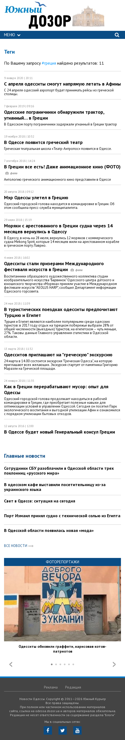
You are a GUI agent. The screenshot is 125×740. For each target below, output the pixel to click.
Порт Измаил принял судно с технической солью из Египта (62, 515)
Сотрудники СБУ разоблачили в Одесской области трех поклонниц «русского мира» (59, 470)
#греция (49, 63)
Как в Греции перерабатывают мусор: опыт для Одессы (56, 389)
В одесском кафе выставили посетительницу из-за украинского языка (55, 487)
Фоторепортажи (62, 561)
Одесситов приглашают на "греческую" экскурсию (58, 355)
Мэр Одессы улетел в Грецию (36, 197)
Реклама (51, 687)
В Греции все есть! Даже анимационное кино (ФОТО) (62, 170)
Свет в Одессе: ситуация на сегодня (39, 501)
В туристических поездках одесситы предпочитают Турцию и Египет (61, 312)
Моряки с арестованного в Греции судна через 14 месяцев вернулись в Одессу (58, 229)
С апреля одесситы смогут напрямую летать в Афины (62, 84)
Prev (10, 664)
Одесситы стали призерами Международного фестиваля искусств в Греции (54, 266)
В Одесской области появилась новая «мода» (49, 530)
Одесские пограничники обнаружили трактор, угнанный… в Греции (54, 115)
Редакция (73, 687)
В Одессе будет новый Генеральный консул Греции (59, 432)
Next (114, 664)
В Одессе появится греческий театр (43, 142)
